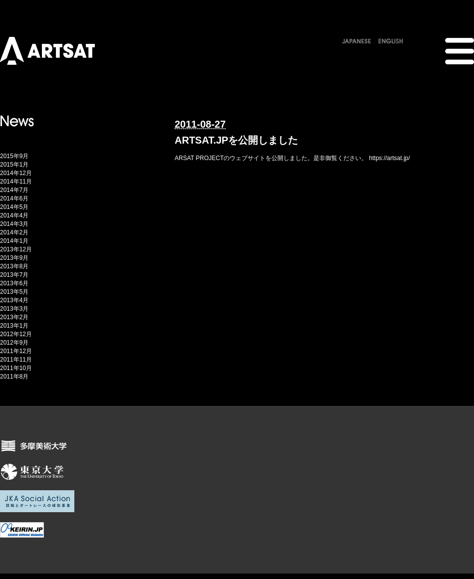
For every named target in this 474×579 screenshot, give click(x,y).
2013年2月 (14, 317)
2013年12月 (16, 249)
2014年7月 (14, 190)
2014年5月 (14, 206)
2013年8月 (14, 266)
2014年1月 (14, 240)
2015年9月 (14, 156)
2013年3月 (14, 308)
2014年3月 (14, 223)
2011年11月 (16, 359)
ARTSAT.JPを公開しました (236, 140)
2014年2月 (14, 232)
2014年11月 (16, 181)
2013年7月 (14, 274)
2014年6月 (14, 198)
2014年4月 (14, 215)
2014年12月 (16, 173)
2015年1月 (14, 164)
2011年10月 (16, 368)
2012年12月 (16, 334)
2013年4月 (14, 300)
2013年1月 (14, 325)
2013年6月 (14, 283)
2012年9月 (14, 342)
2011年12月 (16, 351)
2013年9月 (14, 257)
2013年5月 (14, 291)
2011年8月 (14, 376)
